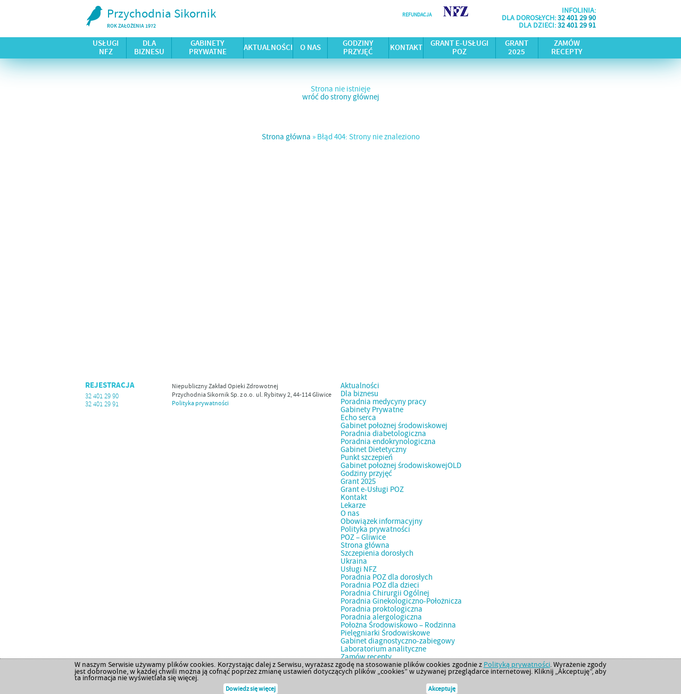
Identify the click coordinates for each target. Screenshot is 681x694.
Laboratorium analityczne (383, 648)
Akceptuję (441, 688)
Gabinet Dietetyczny (373, 449)
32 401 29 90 (577, 17)
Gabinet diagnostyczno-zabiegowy (397, 641)
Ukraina (353, 561)
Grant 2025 (516, 48)
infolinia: (579, 10)
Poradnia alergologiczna (381, 617)
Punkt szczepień (366, 457)
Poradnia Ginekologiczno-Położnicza (401, 601)
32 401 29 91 (577, 25)
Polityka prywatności (200, 403)
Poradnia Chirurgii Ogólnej (384, 593)
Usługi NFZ (106, 48)
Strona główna (286, 136)
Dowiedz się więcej (251, 688)
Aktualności (268, 48)
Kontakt (406, 48)
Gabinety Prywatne (208, 48)
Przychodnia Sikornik (150, 18)
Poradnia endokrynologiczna (388, 441)
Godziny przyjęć (358, 48)
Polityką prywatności (517, 664)
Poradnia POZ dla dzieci (379, 585)
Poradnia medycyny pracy (383, 401)
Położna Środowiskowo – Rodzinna (398, 625)
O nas (310, 48)
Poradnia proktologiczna (381, 609)
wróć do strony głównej (340, 96)
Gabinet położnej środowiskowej (393, 425)
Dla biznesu (149, 48)
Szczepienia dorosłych (376, 553)
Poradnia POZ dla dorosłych (386, 577)
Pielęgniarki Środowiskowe (385, 633)
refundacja (416, 14)
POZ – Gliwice (363, 537)
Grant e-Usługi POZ (459, 48)
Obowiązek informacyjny (381, 521)
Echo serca (358, 417)
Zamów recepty (567, 48)
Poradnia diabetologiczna (383, 433)
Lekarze (353, 505)
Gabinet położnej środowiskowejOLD (400, 465)
